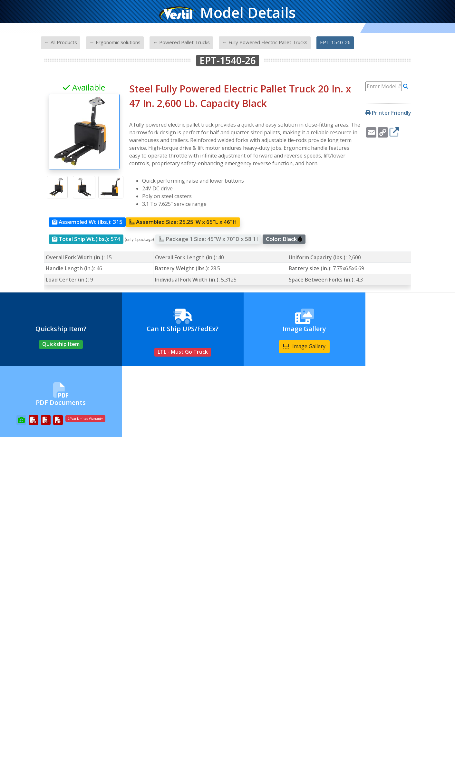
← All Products (60, 42)
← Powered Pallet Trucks (181, 42)
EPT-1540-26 (335, 42)
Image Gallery (284, 346)
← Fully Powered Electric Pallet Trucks (264, 42)
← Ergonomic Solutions (115, 42)
